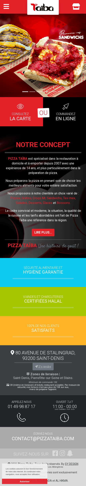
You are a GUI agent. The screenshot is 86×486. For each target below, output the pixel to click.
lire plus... (43, 232)
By (69, 464)
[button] (6, 54)
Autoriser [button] (25, 481)
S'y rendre (43, 366)
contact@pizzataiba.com (43, 438)
